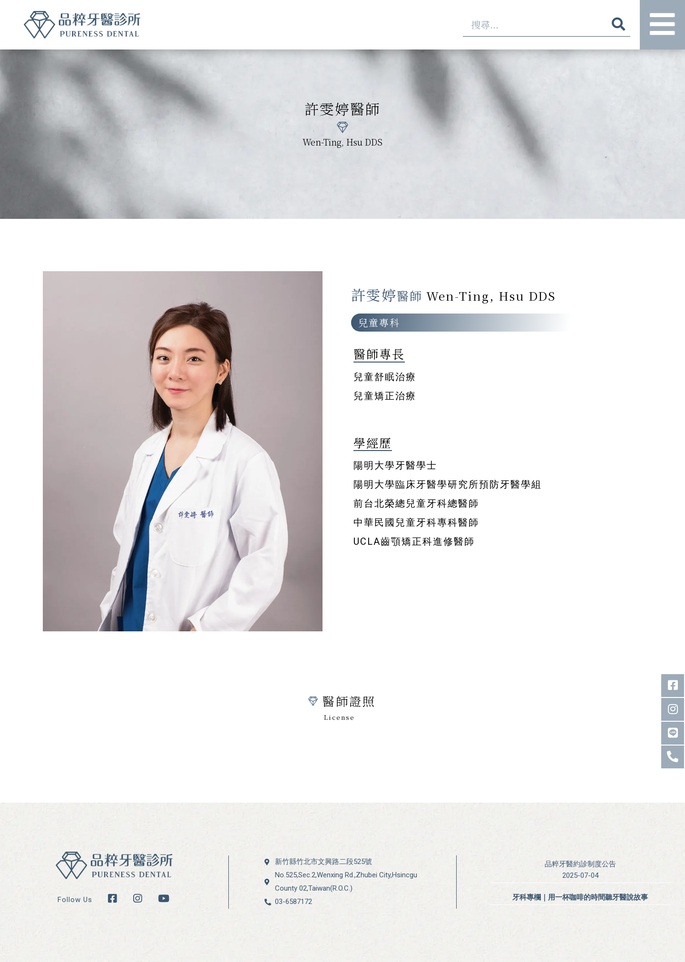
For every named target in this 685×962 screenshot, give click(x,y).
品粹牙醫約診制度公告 (580, 864)
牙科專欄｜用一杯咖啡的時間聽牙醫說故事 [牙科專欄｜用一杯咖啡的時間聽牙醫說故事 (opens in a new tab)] (580, 897)
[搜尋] (618, 24)
